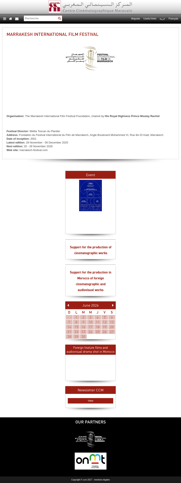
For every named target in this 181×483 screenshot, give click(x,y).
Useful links (149, 18)
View (90, 400)
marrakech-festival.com (33, 150)
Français (173, 18)
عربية (163, 18)
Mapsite (135, 18)
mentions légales (102, 480)
